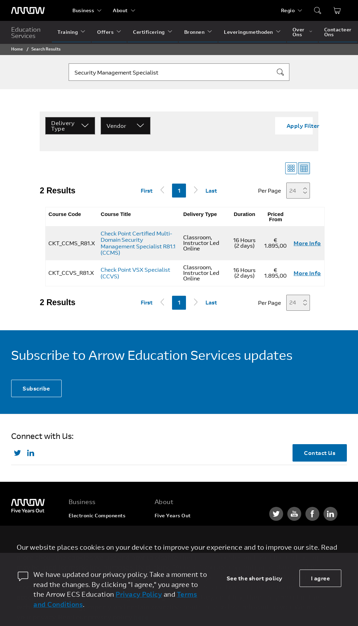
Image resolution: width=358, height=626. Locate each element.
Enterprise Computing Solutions (96, 531)
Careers (164, 528)
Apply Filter (303, 125)
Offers (105, 32)
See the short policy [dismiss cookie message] (254, 578)
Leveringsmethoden (248, 32)
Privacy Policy (139, 594)
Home (17, 49)
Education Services (26, 32)
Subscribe (36, 388)
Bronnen (194, 32)
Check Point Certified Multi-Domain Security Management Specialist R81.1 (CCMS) (138, 243)
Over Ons (299, 32)
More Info (307, 243)
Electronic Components (97, 515)
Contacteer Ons (338, 32)
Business (83, 10)
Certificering (149, 32)
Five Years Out (173, 515)
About (120, 10)
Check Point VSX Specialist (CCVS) (135, 272)
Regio (288, 10)
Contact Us (319, 452)
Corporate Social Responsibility (193, 542)
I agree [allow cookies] (320, 578)
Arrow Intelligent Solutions (102, 546)
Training (67, 32)
